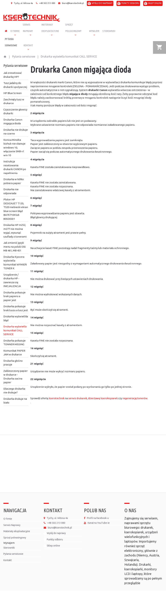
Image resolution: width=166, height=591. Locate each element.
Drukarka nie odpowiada (11, 182)
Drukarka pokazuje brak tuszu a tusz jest (15, 299)
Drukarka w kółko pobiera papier (13, 172)
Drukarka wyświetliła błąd (15, 309)
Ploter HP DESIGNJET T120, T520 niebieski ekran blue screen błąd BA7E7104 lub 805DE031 (15, 200)
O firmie (7, 510)
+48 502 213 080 (47, 3)
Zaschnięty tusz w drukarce (13, 92)
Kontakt (7, 551)
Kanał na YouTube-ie (99, 514)
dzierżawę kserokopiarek (103, 389)
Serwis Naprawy (11, 516)
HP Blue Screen (12, 84)
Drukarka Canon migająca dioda (12, 113)
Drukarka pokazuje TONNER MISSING (14, 334)
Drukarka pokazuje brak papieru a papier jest (14, 287)
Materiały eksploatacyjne (16, 522)
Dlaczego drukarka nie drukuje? (14, 382)
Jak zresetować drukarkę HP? (12, 66)
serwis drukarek (77, 389)
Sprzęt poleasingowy (14, 529)
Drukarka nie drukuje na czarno (15, 123)
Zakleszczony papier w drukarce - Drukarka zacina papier (15, 368)
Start (5, 47)
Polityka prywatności (143, 586)
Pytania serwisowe (23, 47)
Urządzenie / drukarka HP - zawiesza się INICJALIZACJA (12, 272)
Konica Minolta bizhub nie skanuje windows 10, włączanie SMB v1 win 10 (14, 139)
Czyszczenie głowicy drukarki (15, 102)
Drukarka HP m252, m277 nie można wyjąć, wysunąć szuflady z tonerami (15, 222)
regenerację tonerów (134, 389)
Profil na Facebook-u (98, 509)
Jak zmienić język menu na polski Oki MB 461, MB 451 (14, 238)
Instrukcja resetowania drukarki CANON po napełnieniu (14, 158)
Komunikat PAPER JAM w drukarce (14, 344)
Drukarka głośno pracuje (13, 354)
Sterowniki (9, 539)
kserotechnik (56, 389)
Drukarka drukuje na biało (15, 392)
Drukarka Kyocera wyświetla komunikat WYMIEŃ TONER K (15, 254)
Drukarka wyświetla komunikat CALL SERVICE (15, 321)
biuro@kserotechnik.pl (73, 3)
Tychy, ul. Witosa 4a (23, 3)
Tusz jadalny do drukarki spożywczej (15, 76)
